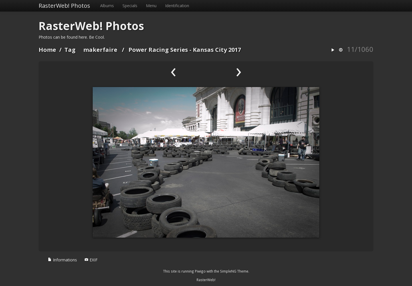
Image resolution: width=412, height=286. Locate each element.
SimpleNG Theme (234, 271)
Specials (129, 5)
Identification (177, 5)
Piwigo (200, 271)
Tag (70, 50)
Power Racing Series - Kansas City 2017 (184, 50)
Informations (62, 260)
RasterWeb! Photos (64, 5)
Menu (151, 5)
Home (47, 50)
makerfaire (100, 50)
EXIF (91, 260)
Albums (107, 5)
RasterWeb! (206, 279)
